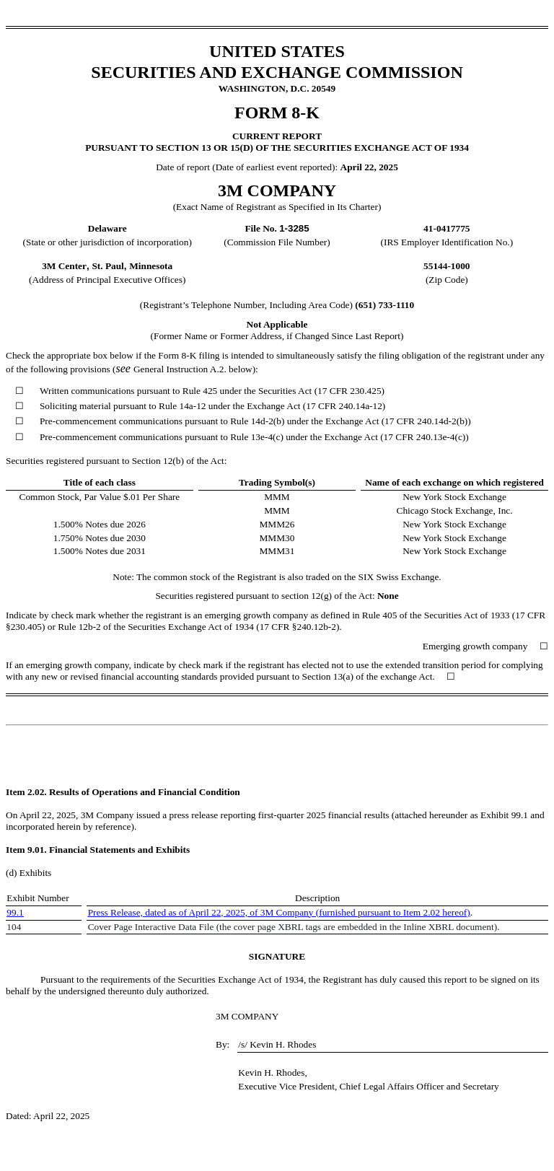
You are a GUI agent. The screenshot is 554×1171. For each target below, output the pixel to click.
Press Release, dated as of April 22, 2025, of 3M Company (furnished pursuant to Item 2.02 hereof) (279, 912)
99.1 (14, 912)
